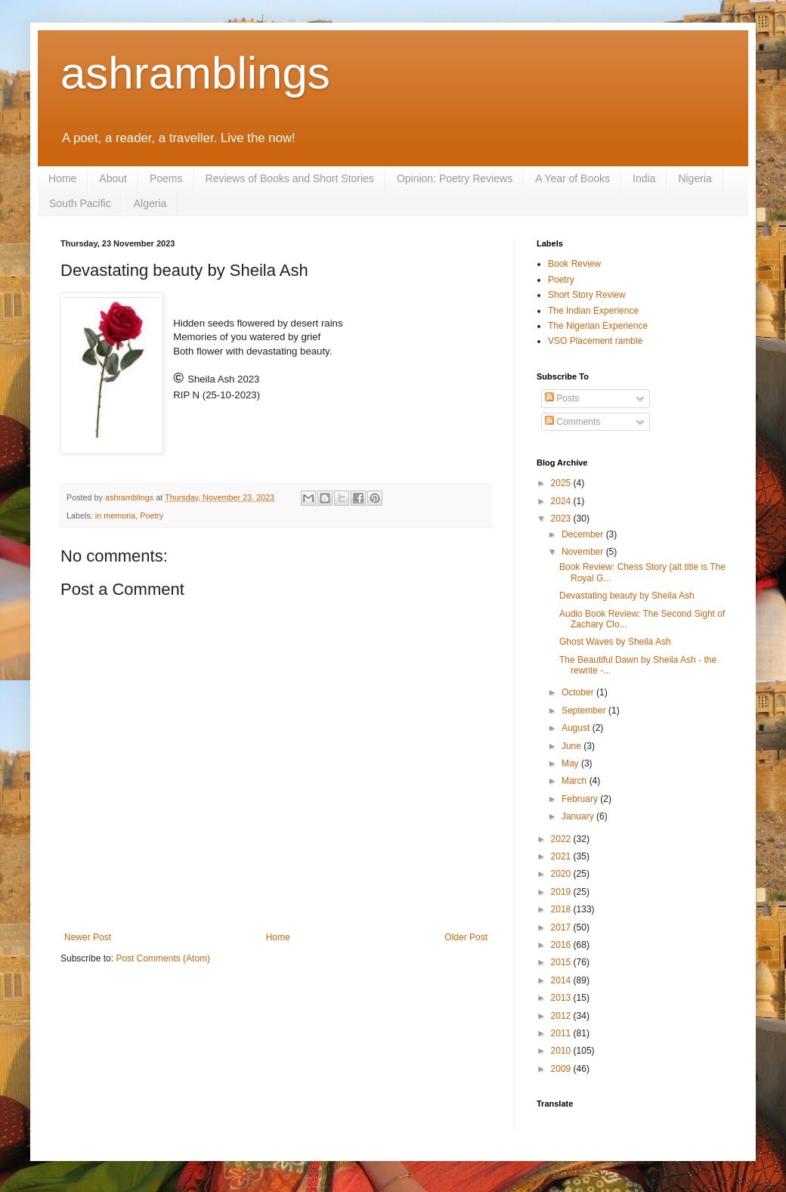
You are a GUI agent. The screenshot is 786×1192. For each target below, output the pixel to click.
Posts (562, 398)
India (644, 178)
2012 (562, 1016)
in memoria (115, 515)
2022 (562, 839)
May (571, 763)
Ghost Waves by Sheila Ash (615, 641)
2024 (562, 501)
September (585, 710)
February (581, 799)
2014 (562, 980)
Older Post (465, 937)
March (576, 781)
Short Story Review (587, 294)
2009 (562, 1069)
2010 (562, 1050)
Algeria (150, 203)
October (579, 692)
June (572, 746)
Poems (166, 178)
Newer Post (87, 937)
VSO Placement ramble (595, 341)
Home (62, 178)
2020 (562, 873)
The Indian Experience (593, 310)
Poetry (151, 515)
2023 (562, 518)
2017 (562, 927)
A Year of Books (572, 178)
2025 (562, 483)
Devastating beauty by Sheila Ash (627, 595)
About (113, 178)
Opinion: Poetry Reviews (454, 178)
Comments (572, 421)
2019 (562, 892)
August (577, 728)
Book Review (574, 264)
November (584, 551)
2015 (562, 962)
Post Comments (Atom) (163, 958)
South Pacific (80, 203)
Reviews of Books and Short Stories (290, 178)
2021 (562, 856)
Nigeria (694, 178)
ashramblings (195, 73)
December (584, 534)
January (579, 816)
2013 (562, 997)
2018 (562, 909)
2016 (562, 945)
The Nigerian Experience (598, 325)
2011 (562, 1033)
